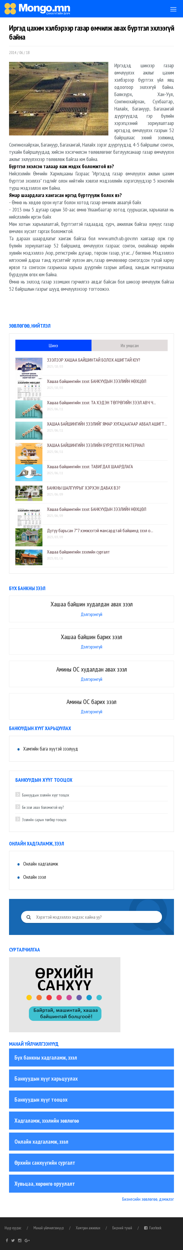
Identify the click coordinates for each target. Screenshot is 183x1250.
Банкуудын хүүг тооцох (40, 1099)
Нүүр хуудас (13, 1227)
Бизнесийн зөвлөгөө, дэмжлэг (148, 1199)
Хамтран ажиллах (88, 1227)
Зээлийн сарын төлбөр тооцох (44, 819)
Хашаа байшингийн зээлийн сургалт (78, 552)
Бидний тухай (122, 1227)
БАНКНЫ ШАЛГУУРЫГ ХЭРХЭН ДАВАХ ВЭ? (83, 488)
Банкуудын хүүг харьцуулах (46, 1078)
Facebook (152, 1227)
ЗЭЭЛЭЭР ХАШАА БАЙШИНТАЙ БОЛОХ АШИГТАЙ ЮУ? (93, 360)
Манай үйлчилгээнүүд (48, 1227)
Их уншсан (130, 345)
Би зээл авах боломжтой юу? (43, 807)
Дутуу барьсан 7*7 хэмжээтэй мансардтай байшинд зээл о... (100, 530)
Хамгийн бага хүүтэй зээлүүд (50, 748)
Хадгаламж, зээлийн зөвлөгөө (46, 1120)
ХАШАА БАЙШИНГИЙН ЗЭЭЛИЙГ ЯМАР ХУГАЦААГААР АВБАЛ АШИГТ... (107, 424)
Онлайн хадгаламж (40, 863)
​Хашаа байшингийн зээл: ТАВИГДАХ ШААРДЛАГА (90, 466)
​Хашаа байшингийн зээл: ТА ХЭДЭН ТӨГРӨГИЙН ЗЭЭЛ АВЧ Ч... (101, 402)
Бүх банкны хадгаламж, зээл (45, 1057)
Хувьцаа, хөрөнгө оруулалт (44, 1183)
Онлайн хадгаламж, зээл (41, 1141)
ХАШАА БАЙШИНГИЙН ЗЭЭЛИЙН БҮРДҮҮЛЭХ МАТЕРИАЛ (95, 445)
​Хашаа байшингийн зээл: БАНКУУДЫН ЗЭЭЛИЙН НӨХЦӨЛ (96, 381)
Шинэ (53, 345)
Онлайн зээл (34, 877)
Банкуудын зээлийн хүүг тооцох (45, 795)
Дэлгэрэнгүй (91, 614)
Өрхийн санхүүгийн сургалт (44, 1162)
